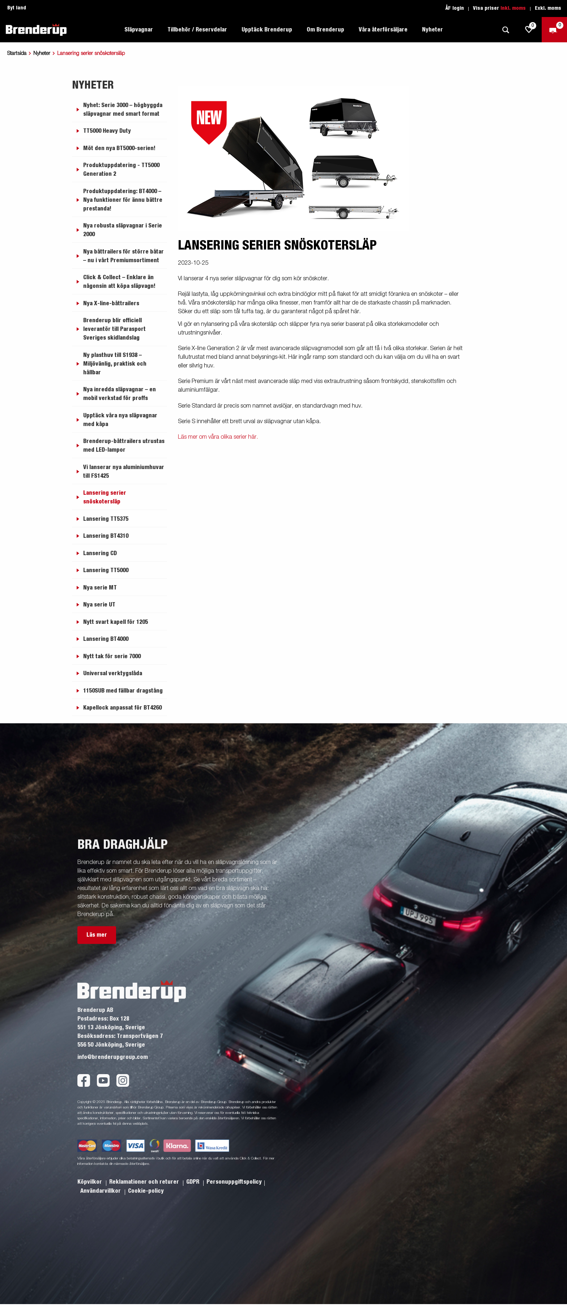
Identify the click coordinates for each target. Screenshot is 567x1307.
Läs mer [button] (96, 935)
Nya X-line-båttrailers (111, 303)
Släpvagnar (138, 30)
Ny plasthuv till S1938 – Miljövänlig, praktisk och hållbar (114, 363)
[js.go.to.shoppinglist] (529, 29)
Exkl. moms (548, 8)
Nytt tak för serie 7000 (112, 656)
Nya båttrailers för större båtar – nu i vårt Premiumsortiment (123, 256)
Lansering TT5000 (105, 570)
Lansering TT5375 (105, 519)
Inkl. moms (513, 8)
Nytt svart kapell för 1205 (115, 622)
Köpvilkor (90, 1182)
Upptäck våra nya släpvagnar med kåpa (120, 420)
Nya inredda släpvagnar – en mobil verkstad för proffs (119, 394)
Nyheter (432, 30)
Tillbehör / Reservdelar (197, 30)
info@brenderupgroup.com (112, 1057)
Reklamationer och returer (144, 1182)
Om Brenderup (325, 30)
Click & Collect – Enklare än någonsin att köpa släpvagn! (119, 281)
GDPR (193, 1182)
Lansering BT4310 (105, 536)
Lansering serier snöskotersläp (104, 497)
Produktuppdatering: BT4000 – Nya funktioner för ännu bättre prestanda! (122, 200)
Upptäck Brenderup (267, 30)
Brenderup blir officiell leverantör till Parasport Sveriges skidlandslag (114, 329)
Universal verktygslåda (112, 673)
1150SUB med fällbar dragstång (123, 691)
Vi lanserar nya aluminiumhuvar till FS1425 (123, 471)
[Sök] (505, 30)
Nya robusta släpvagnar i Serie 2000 (122, 230)
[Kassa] (554, 29)
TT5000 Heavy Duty (107, 131)
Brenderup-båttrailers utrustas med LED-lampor (124, 445)
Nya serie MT (100, 588)
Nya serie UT (99, 605)
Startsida (16, 53)
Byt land (16, 7)
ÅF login (455, 8)
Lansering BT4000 (105, 639)
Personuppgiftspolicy (234, 1182)
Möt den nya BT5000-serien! (119, 148)
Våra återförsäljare (383, 30)
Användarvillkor (101, 1191)
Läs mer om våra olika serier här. (218, 437)
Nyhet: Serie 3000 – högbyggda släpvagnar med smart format (122, 109)
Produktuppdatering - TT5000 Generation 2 (121, 169)
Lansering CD (100, 553)
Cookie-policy (146, 1191)
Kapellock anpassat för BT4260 (122, 708)
